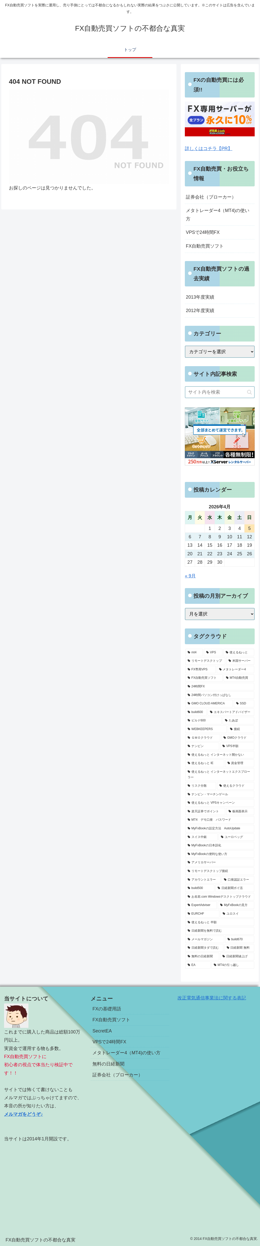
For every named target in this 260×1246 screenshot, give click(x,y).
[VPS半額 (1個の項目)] (237, 746)
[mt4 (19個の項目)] (194, 652)
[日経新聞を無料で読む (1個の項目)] (219, 931)
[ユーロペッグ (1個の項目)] (236, 837)
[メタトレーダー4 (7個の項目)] (235, 669)
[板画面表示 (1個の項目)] (240, 811)
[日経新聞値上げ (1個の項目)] (237, 956)
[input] (219, 392)
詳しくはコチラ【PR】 (208, 148)
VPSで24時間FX (203, 232)
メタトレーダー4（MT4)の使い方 (217, 214)
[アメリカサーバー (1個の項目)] (219, 862)
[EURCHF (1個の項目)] (202, 914)
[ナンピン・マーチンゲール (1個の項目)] (219, 794)
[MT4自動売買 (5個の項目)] (239, 678)
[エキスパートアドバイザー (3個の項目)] (231, 712)
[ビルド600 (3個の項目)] (203, 720)
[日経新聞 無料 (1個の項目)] (239, 948)
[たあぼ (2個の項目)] (238, 720)
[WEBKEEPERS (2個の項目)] (206, 729)
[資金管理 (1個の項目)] (239, 763)
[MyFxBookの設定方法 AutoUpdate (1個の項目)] (219, 828)
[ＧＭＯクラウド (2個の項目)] (202, 738)
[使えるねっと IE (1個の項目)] (204, 763)
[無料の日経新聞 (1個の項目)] (202, 956)
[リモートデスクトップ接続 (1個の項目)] (219, 871)
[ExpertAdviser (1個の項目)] (201, 905)
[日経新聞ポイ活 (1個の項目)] (234, 888)
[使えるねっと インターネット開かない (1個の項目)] (219, 755)
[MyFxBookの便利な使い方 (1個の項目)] (219, 854)
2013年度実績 (200, 297)
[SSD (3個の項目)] (244, 703)
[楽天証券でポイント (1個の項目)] (205, 811)
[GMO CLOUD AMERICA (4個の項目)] (209, 703)
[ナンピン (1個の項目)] (202, 746)
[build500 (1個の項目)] (199, 888)
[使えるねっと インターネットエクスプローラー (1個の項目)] (219, 774)
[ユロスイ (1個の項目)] (237, 914)
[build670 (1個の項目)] (239, 939)
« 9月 (190, 575)
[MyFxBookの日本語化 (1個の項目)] (219, 845)
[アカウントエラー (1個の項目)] (203, 880)
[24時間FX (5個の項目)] (219, 686)
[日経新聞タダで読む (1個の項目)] (204, 948)
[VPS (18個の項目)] (213, 652)
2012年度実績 (200, 310)
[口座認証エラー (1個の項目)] (238, 880)
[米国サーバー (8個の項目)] (240, 661)
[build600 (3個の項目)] (196, 712)
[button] (249, 392)
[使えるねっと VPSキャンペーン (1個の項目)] (219, 803)
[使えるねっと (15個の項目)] (238, 652)
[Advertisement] (43, 1183)
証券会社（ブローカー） (211, 197)
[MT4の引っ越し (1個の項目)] (233, 965)
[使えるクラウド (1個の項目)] (235, 786)
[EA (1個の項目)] (197, 965)
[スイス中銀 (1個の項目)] (201, 837)
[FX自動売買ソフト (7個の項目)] (204, 678)
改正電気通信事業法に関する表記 (211, 997)
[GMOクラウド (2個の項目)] (237, 738)
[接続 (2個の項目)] (241, 729)
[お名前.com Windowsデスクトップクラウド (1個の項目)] (219, 897)
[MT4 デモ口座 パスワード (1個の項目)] (219, 820)
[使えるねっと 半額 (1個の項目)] (219, 922)
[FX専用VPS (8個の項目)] (200, 669)
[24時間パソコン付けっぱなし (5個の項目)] (219, 695)
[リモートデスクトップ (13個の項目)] (205, 661)
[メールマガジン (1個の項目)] (204, 939)
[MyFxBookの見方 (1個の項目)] (236, 905)
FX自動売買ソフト (205, 246)
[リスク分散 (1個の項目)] (200, 786)
